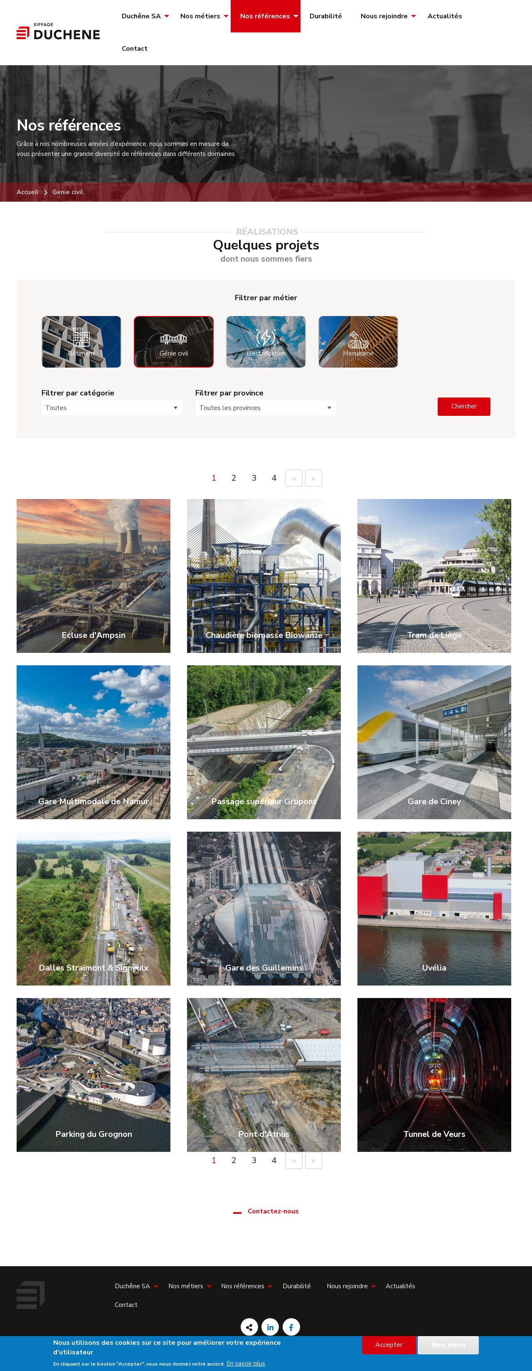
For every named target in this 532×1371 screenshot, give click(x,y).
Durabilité (326, 16)
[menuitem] (141, 16)
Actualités (445, 16)
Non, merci (448, 1344)
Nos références (265, 16)
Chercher (464, 406)
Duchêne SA (141, 16)
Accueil (27, 192)
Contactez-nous (273, 1211)
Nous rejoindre (384, 16)
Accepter (388, 1344)
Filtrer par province (229, 393)
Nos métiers (200, 16)
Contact (135, 48)
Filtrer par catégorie (78, 393)
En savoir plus (246, 1364)
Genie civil (67, 192)
